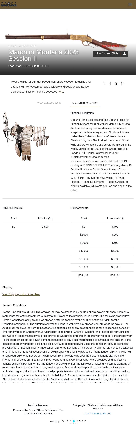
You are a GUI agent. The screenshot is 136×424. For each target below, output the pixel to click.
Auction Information (85, 103)
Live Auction (22, 46)
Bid (109, 414)
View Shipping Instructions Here (21, 294)
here (60, 92)
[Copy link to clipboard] (104, 83)
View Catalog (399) (107, 54)
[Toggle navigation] (130, 4)
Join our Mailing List (95, 414)
